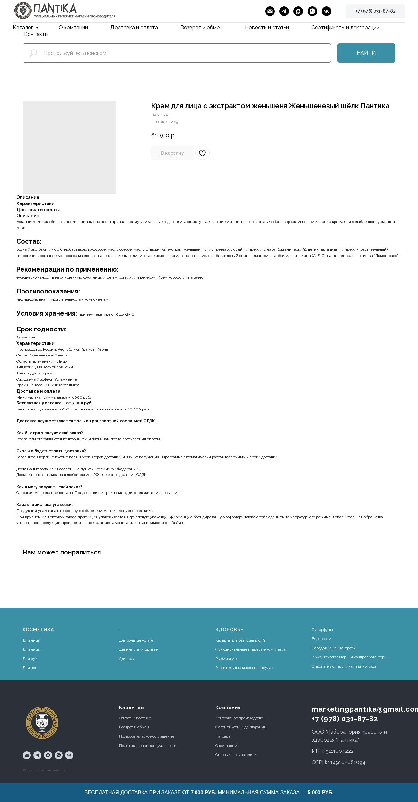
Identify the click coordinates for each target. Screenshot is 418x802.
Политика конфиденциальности (148, 745)
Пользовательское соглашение (146, 736)
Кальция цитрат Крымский (240, 640)
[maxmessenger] (298, 11)
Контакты (36, 34)
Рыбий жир (226, 658)
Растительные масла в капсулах (244, 667)
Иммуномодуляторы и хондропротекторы (349, 657)
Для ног (30, 667)
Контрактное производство (239, 718)
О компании (73, 27)
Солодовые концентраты (334, 648)
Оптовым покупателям (235, 754)
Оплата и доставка (135, 718)
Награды (223, 736)
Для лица (31, 640)
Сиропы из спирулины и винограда (344, 666)
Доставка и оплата (134, 27)
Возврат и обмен (201, 27)
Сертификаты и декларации (345, 27)
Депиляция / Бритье (138, 649)
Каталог (23, 27)
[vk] (326, 11)
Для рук (30, 658)
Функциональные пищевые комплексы (251, 649)
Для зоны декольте (136, 640)
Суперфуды (322, 629)
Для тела (127, 658)
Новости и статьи (267, 27)
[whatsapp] (312, 11)
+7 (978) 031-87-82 (345, 719)
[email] (270, 11)
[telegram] (284, 11)
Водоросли (321, 638)
